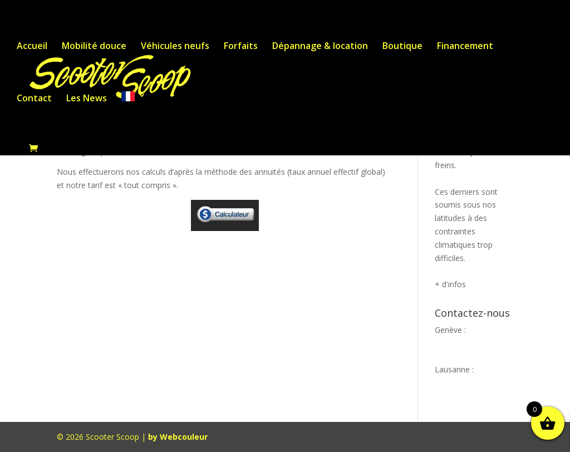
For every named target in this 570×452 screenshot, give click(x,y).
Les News (86, 99)
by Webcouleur (178, 436)
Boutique (402, 47)
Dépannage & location (320, 47)
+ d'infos (450, 284)
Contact (34, 99)
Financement (465, 47)
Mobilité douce (94, 47)
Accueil (32, 47)
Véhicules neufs (175, 47)
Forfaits (241, 47)
